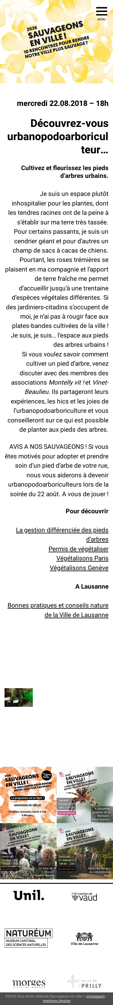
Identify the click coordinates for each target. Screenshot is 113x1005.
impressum (95, 996)
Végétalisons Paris (82, 558)
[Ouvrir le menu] (101, 11)
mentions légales (57, 1001)
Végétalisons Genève (79, 568)
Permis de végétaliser (78, 549)
